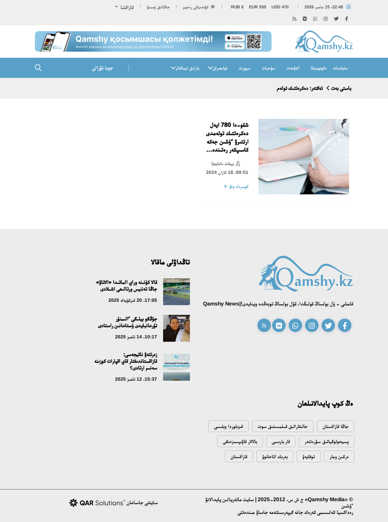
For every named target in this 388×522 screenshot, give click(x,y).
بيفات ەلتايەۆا (225, 163)
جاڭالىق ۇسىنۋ (158, 6)
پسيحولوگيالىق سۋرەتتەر (327, 441)
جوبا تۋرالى (102, 67)
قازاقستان (239, 456)
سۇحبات (268, 67)
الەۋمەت (293, 67)
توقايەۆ (308, 456)
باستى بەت (341, 88)
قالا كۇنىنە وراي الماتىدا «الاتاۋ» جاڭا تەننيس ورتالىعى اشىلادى (126, 285)
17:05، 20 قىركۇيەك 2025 (132, 300)
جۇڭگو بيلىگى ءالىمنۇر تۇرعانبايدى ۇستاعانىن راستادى (127, 322)
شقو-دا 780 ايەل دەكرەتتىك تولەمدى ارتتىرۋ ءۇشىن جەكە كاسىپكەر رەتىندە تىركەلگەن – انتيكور (227, 138)
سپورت (244, 67)
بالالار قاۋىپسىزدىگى (240, 441)
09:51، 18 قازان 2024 (227, 172)
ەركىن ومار (339, 456)
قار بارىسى (281, 441)
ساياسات (340, 67)
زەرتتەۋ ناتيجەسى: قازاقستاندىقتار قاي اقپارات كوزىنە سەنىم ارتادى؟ (125, 361)
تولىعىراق (220, 67)
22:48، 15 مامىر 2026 (323, 6)
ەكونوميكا (319, 67)
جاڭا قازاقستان (336, 426)
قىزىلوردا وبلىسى (228, 426)
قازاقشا (126, 7)
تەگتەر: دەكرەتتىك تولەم (300, 88)
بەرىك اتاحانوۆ (275, 456)
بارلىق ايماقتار (187, 67)
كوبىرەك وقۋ (238, 186)
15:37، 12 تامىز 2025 (136, 379)
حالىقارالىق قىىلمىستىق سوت (283, 426)
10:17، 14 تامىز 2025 (136, 336)
